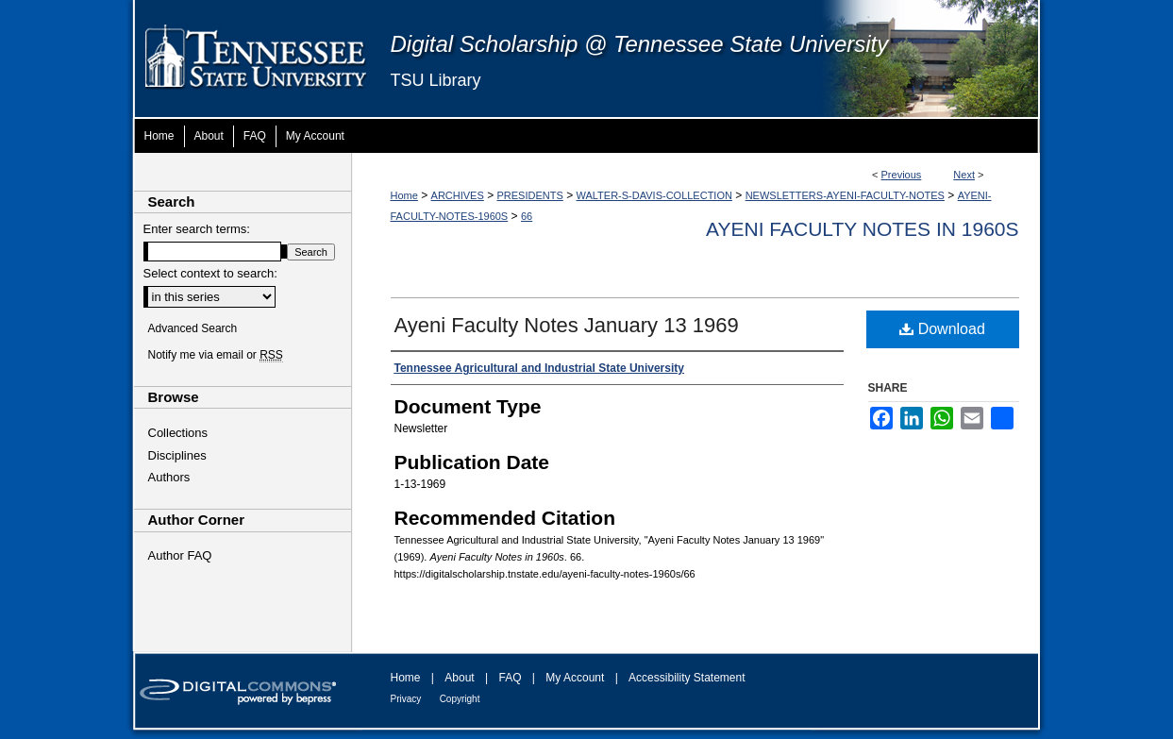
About (459, 677)
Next (964, 174)
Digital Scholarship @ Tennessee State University (640, 44)
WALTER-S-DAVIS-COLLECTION (654, 195)
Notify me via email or (215, 354)
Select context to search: (210, 273)
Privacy (406, 699)
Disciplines (177, 455)
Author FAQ (180, 555)
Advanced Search (193, 328)
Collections (178, 433)
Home (404, 195)
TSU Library (436, 80)
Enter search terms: (196, 229)
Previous (901, 174)
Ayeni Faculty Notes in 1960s (862, 229)
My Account (574, 677)
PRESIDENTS (530, 195)
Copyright (460, 699)
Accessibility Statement (686, 677)
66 (526, 216)
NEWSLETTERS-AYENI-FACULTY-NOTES (845, 195)
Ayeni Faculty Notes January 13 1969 (566, 325)
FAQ (509, 677)
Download (942, 329)
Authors (169, 477)
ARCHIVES (457, 195)
